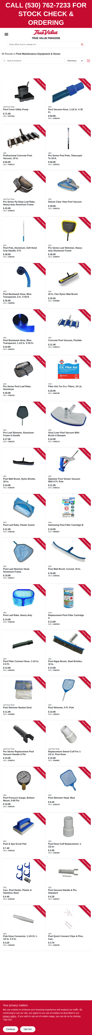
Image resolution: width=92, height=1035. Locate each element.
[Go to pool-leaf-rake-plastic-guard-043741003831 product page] (24, 515)
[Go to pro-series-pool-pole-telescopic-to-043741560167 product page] (68, 147)
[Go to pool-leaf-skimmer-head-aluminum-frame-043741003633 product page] (24, 561)
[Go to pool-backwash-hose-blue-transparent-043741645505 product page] (24, 286)
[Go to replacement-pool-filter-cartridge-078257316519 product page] (68, 607)
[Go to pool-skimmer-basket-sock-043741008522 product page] (24, 698)
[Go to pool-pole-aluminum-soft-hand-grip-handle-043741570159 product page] (24, 240)
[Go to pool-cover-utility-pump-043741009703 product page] (24, 101)
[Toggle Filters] (88, 60)
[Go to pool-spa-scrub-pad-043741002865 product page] (24, 835)
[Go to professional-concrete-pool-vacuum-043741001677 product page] (24, 147)
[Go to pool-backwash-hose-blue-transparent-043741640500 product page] (24, 332)
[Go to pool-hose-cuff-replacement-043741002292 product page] (68, 835)
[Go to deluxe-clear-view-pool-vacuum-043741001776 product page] (68, 193)
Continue (10, 1029)
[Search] (82, 44)
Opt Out (27, 1029)
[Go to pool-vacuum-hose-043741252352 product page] (68, 101)
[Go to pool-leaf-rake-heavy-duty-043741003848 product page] (24, 607)
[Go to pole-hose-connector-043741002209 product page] (24, 928)
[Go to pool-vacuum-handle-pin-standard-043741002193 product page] (68, 882)
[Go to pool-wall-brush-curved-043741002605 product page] (68, 561)
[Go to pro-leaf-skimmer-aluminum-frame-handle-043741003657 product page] (24, 424)
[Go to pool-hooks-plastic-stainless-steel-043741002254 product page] (24, 882)
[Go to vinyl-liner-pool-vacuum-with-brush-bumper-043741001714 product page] (68, 424)
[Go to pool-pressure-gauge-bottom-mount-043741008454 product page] (24, 789)
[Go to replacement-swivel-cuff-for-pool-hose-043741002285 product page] (68, 743)
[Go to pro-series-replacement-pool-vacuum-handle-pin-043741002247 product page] (24, 743)
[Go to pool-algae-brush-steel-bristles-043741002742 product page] (68, 653)
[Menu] (6, 34)
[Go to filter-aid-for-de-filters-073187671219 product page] (68, 378)
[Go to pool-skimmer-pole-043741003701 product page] (68, 698)
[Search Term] (46, 44)
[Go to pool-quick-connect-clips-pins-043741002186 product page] (68, 928)
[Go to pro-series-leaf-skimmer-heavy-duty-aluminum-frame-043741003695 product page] (68, 240)
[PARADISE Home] (45, 32)
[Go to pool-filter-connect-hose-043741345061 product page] (24, 653)
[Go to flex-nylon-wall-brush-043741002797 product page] (68, 286)
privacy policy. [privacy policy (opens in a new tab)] (10, 1016)
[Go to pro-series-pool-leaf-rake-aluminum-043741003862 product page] (24, 378)
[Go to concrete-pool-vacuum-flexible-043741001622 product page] (68, 332)
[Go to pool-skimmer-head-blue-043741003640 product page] (68, 789)
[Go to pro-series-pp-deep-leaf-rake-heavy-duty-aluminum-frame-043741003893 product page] (24, 193)
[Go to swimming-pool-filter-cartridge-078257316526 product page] (68, 515)
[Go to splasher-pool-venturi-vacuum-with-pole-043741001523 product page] (68, 470)
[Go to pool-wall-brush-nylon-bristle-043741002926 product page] (24, 470)
